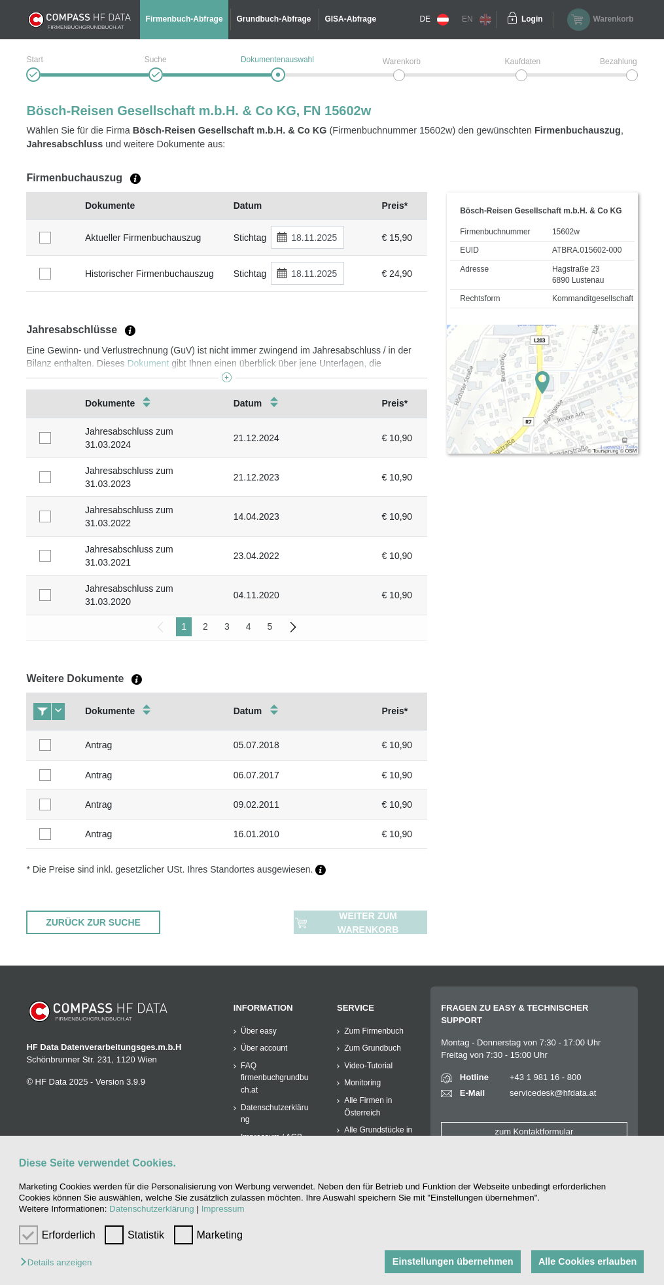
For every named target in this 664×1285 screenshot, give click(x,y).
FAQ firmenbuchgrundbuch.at (274, 1078)
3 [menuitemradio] (227, 626)
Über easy (259, 1031)
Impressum (223, 1209)
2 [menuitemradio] (205, 626)
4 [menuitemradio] (248, 626)
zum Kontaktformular (534, 1131)
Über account (264, 1048)
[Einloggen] (512, 19)
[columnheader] (52, 205)
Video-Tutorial (368, 1065)
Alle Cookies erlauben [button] (587, 1261)
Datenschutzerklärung (151, 1209)
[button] (59, 1263)
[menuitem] (293, 626)
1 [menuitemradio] (183, 626)
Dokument (148, 363)
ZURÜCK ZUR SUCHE (93, 922)
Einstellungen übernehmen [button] (451, 1261)
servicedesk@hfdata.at (553, 1093)
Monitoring (362, 1082)
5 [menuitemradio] (269, 626)
